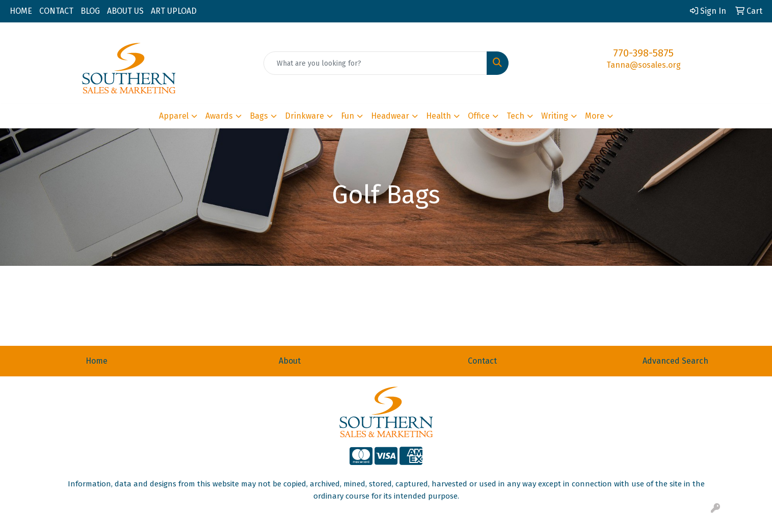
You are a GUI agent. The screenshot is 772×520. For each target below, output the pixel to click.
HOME (21, 11)
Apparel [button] (174, 116)
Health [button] (438, 116)
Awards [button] (219, 116)
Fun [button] (347, 116)
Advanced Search (675, 361)
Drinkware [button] (304, 116)
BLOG (90, 11)
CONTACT (56, 11)
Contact (482, 361)
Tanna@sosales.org (643, 65)
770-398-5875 (643, 53)
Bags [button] (259, 116)
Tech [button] (515, 116)
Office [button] (479, 116)
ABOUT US (125, 11)
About (290, 361)
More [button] (594, 116)
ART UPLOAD (174, 11)
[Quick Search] (375, 63)
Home (97, 361)
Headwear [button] (390, 116)
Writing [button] (554, 116)
